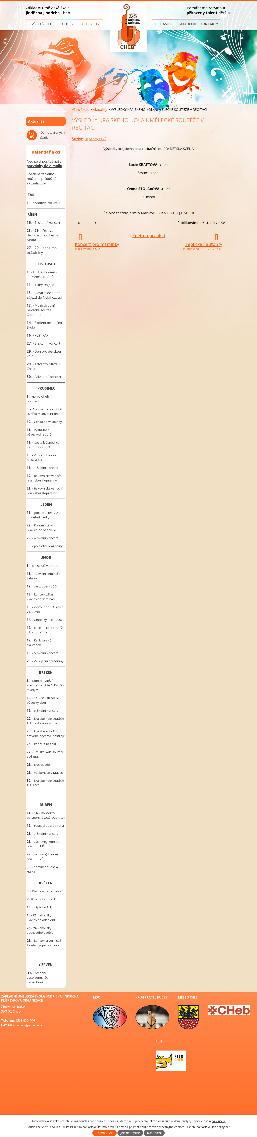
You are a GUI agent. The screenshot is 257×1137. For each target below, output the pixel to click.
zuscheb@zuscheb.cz (29, 1025)
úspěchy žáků (95, 139)
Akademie (188, 24)
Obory (67, 24)
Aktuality (90, 24)
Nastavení (154, 1133)
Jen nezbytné (130, 1133)
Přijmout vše (104, 1133)
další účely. (218, 1121)
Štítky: (77, 139)
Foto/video (165, 24)
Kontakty (209, 24)
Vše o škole (42, 24)
